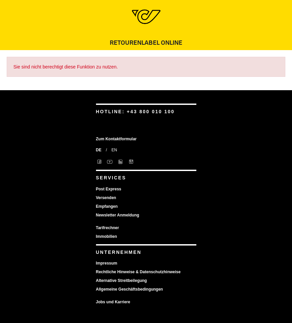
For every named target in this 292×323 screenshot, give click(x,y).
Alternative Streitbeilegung (121, 280)
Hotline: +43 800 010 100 (135, 111)
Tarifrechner (107, 227)
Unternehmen (118, 252)
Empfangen (107, 206)
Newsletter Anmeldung (117, 215)
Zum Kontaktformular (116, 139)
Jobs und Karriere (113, 302)
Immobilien (106, 236)
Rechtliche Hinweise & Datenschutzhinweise (138, 272)
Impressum (106, 263)
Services (111, 177)
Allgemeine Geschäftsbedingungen (129, 289)
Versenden (106, 197)
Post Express (108, 189)
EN (114, 150)
